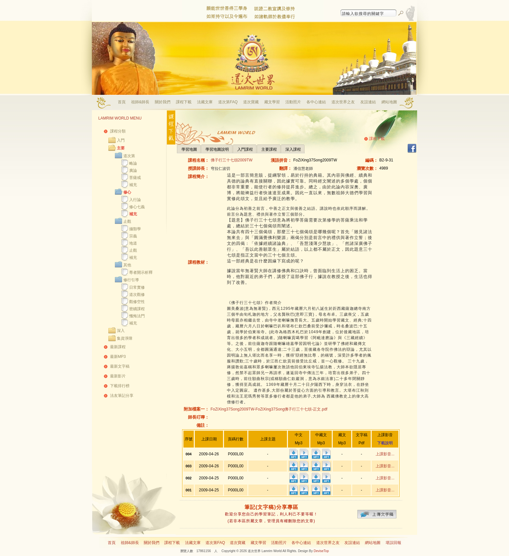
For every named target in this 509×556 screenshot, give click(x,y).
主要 (121, 148)
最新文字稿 (120, 366)
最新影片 (118, 376)
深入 (121, 330)
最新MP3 (118, 356)
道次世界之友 (343, 102)
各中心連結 (316, 102)
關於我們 (162, 102)
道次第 (129, 156)
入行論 (135, 199)
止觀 (127, 221)
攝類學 (135, 229)
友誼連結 (368, 102)
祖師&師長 (140, 102)
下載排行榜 (120, 386)
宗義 (133, 236)
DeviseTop (321, 551)
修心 (127, 192)
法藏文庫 (205, 102)
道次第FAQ (228, 102)
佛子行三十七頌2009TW (232, 160)
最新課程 (118, 347)
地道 (133, 243)
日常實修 (137, 287)
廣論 (133, 170)
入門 (121, 140)
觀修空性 (137, 301)
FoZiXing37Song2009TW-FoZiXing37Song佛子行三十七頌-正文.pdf (269, 409)
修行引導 (131, 280)
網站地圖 (389, 102)
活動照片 (293, 102)
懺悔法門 (137, 316)
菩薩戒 (135, 177)
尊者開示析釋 (141, 272)
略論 (133, 163)
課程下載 (184, 102)
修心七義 (137, 207)
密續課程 (137, 309)
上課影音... (385, 454)
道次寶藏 (251, 102)
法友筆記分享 (121, 395)
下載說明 (385, 443)
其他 (127, 265)
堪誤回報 (393, 542)
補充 (133, 185)
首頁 (122, 102)
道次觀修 (137, 294)
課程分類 (118, 131)
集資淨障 (124, 338)
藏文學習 (272, 102)
